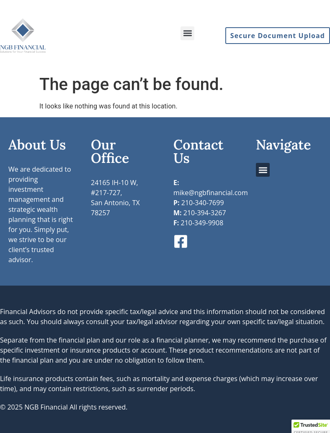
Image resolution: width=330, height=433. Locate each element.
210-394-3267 (199, 212)
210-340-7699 (198, 202)
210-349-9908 (198, 222)
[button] (187, 33)
